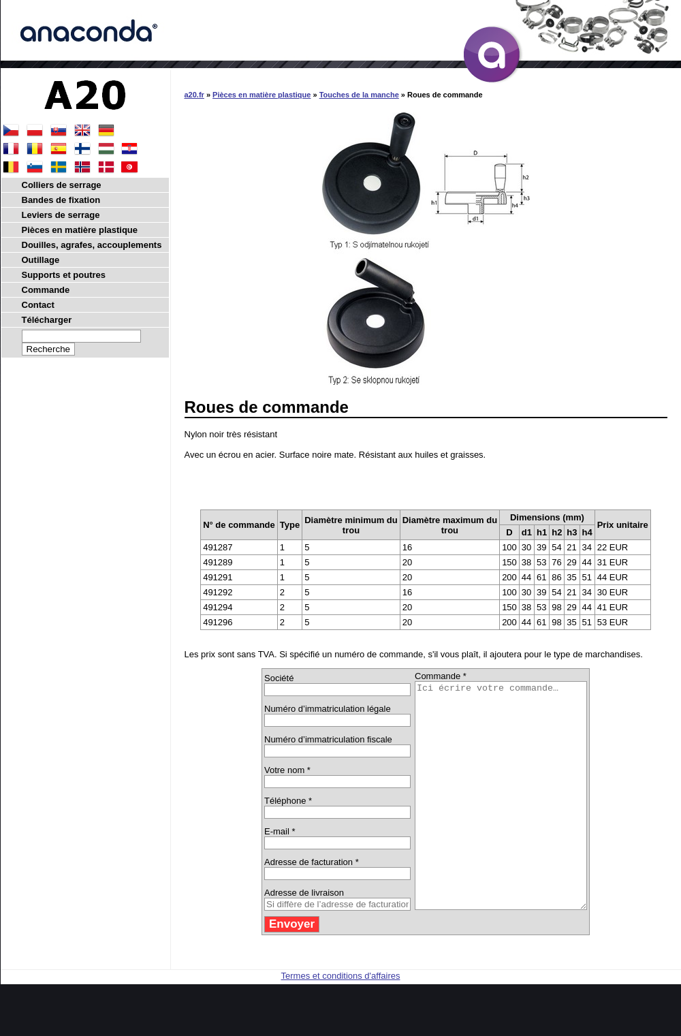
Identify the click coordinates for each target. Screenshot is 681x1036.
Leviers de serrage (61, 215)
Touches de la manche (359, 95)
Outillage (41, 260)
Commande (46, 290)
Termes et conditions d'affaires (340, 1021)
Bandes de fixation (61, 200)
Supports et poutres (64, 275)
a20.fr (194, 95)
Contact (38, 305)
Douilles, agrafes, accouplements (92, 245)
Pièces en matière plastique (261, 95)
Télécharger (47, 320)
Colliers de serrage (61, 185)
